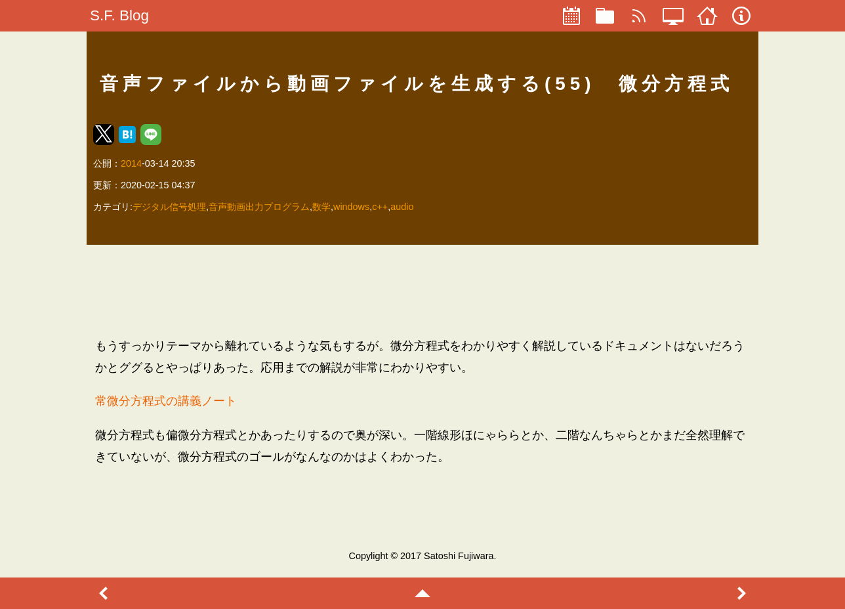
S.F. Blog (119, 15)
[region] (422, 291)
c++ (380, 206)
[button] (103, 134)
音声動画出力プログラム (259, 206)
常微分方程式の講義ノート (166, 401)
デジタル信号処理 (169, 206)
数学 (321, 206)
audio (401, 206)
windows (351, 206)
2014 (131, 163)
